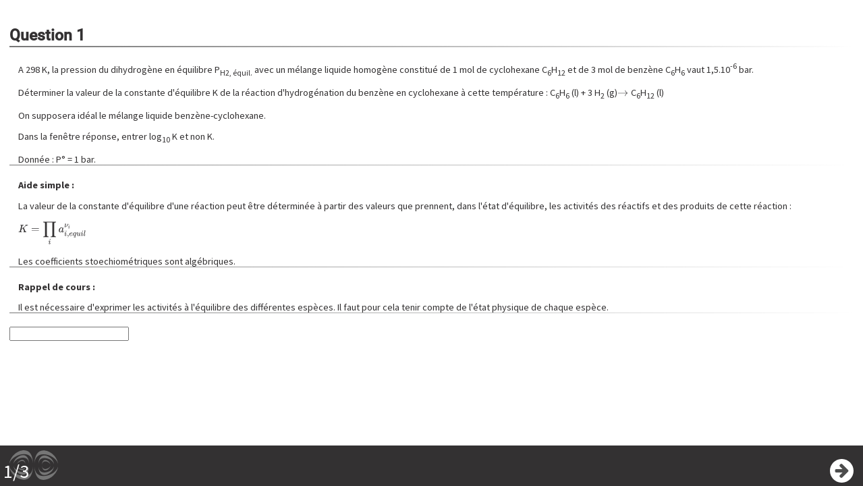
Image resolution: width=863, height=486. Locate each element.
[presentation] (622, 92)
